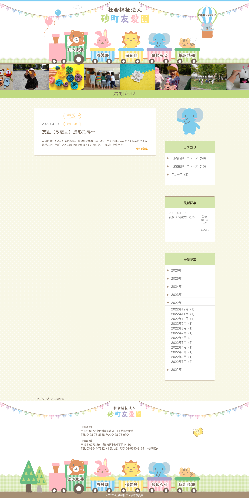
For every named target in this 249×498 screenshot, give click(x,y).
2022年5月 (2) (181, 342)
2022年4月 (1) (181, 347)
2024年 (176, 286)
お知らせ (159, 47)
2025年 (176, 278)
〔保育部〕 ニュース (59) (188, 158)
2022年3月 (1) (181, 352)
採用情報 (186, 47)
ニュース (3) (179, 174)
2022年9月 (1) (181, 323)
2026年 (176, 270)
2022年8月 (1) (181, 328)
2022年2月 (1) (181, 356)
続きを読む (142, 148)
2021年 (176, 369)
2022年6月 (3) (181, 337)
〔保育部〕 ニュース (72, 116)
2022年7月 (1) (181, 333)
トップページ (42, 398)
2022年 (176, 302)
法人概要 (68, 47)
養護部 (102, 47)
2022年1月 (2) (181, 361)
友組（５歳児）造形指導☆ (68, 132)
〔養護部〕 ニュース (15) (188, 166)
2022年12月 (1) (182, 309)
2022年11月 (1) (182, 314)
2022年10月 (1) (182, 318)
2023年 (176, 294)
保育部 (131, 47)
